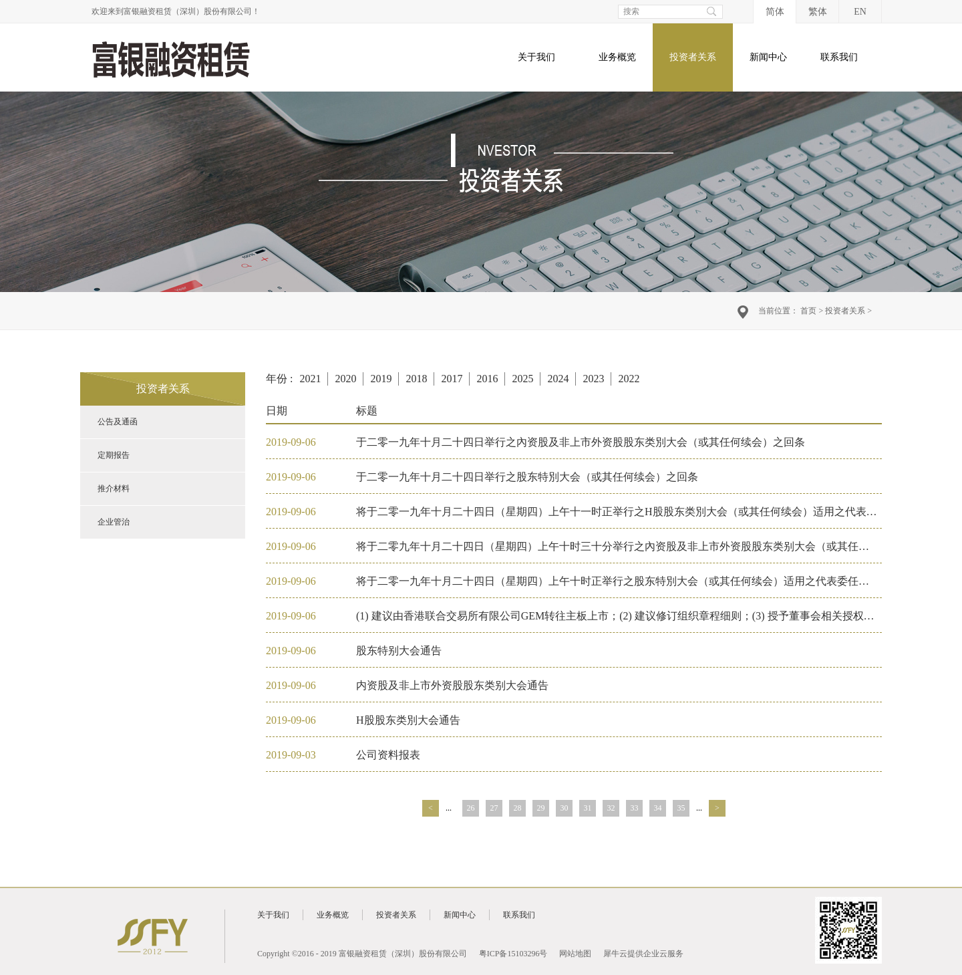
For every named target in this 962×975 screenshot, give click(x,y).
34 (658, 808)
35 (681, 808)
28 (518, 808)
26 (471, 808)
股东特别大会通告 (399, 650)
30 (564, 808)
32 (611, 808)
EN (860, 12)
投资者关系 (845, 310)
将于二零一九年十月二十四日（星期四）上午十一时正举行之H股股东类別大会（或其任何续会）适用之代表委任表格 (632, 511)
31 (588, 808)
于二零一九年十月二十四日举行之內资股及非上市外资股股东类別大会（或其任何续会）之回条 (580, 442)
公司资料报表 (388, 754)
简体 (775, 12)
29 (541, 808)
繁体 (817, 12)
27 (494, 808)
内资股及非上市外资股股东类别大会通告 (452, 685)
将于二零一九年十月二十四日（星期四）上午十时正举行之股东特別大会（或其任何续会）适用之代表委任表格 (618, 581)
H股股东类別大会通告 (408, 720)
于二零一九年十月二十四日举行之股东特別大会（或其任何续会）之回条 (527, 476)
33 (635, 808)
